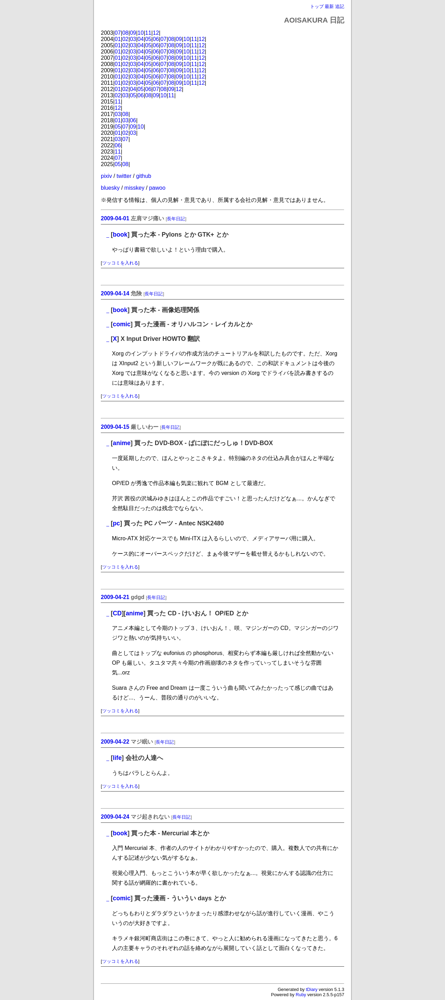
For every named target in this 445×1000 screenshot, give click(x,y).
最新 (329, 6)
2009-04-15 (115, 427)
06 (156, 39)
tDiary (311, 989)
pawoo (157, 188)
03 (133, 39)
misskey (134, 188)
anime (122, 443)
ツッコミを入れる (120, 262)
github (143, 176)
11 (148, 33)
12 (156, 33)
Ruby (301, 994)
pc (116, 523)
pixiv (106, 176)
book (120, 234)
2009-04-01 (115, 218)
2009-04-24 (115, 817)
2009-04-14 (115, 293)
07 (118, 33)
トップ (317, 6)
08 (125, 33)
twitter (123, 176)
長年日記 (176, 218)
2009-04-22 (115, 742)
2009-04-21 (115, 597)
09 (133, 33)
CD (117, 613)
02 (125, 39)
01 (118, 39)
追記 (339, 6)
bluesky (110, 188)
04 (141, 39)
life (117, 757)
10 (141, 33)
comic (122, 324)
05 (148, 39)
